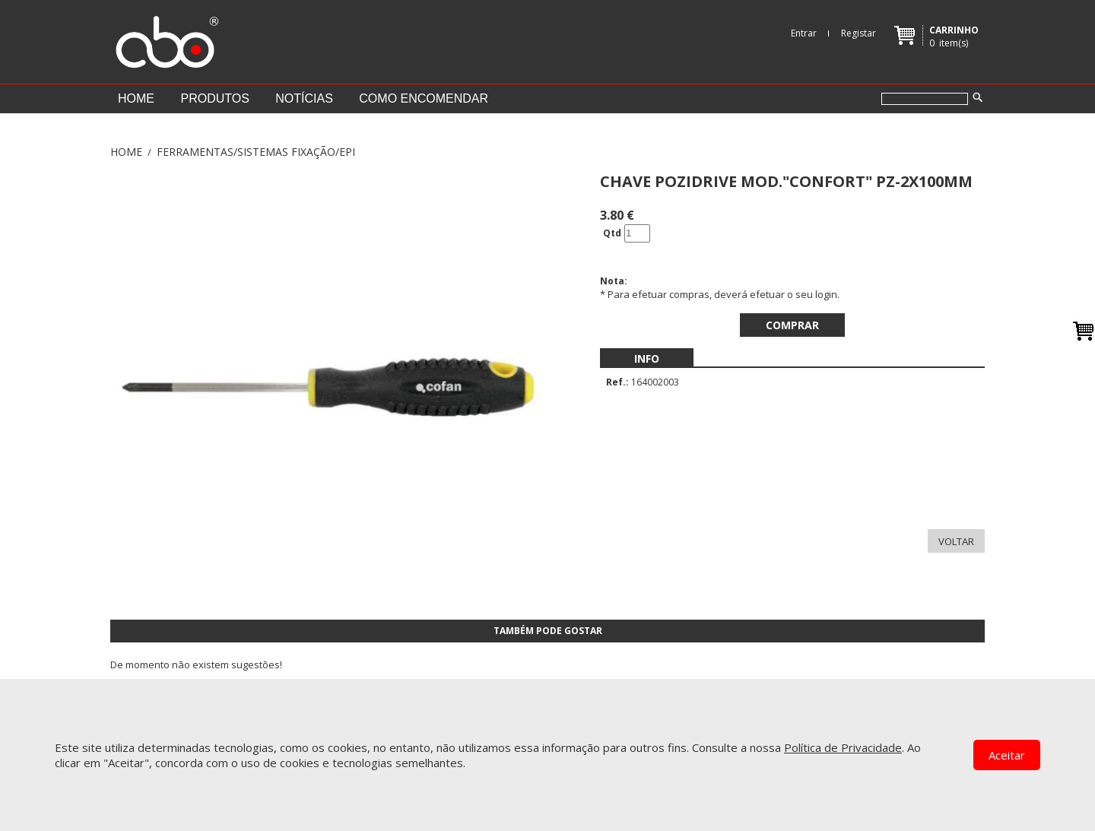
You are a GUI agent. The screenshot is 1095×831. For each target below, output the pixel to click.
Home (136, 98)
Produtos (214, 98)
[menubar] (647, 358)
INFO (646, 358)
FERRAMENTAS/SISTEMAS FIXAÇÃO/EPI (256, 151)
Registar (858, 33)
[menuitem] (647, 358)
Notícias (304, 98)
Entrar (804, 33)
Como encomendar (423, 98)
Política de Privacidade (843, 747)
